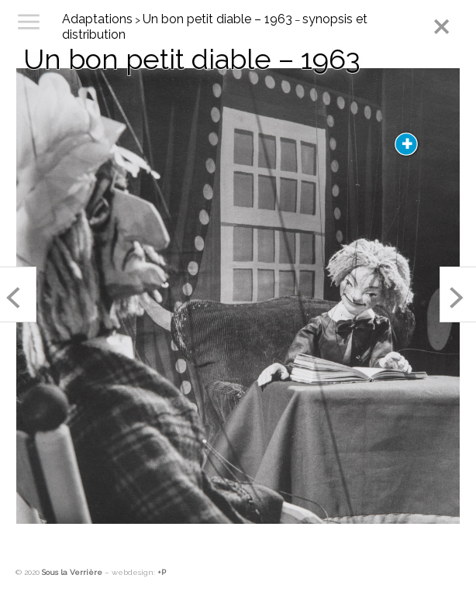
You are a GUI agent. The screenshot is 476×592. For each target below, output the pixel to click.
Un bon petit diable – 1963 (217, 19)
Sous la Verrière (72, 572)
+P (161, 572)
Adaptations (97, 19)
